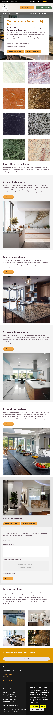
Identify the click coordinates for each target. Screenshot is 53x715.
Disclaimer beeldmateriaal (10, 681)
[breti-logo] (4, 7)
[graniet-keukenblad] (14, 618)
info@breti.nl (7, 677)
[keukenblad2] (39, 618)
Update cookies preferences (11, 685)
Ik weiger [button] (43, 706)
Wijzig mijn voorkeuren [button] (37, 709)
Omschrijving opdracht (10, 544)
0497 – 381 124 (8, 674)
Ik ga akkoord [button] (35, 706)
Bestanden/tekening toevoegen (12, 559)
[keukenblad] (14, 638)
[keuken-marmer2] (39, 638)
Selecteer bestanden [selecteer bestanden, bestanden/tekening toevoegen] (26, 567)
